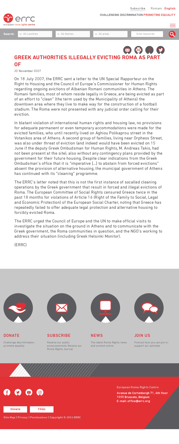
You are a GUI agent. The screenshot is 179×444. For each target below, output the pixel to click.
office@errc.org (138, 401)
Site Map (9, 417)
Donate (15, 409)
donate (11, 336)
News (97, 336)
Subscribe (137, 8)
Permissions (38, 417)
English (170, 8)
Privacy (23, 417)
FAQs (41, 409)
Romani (156, 8)
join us (142, 336)
